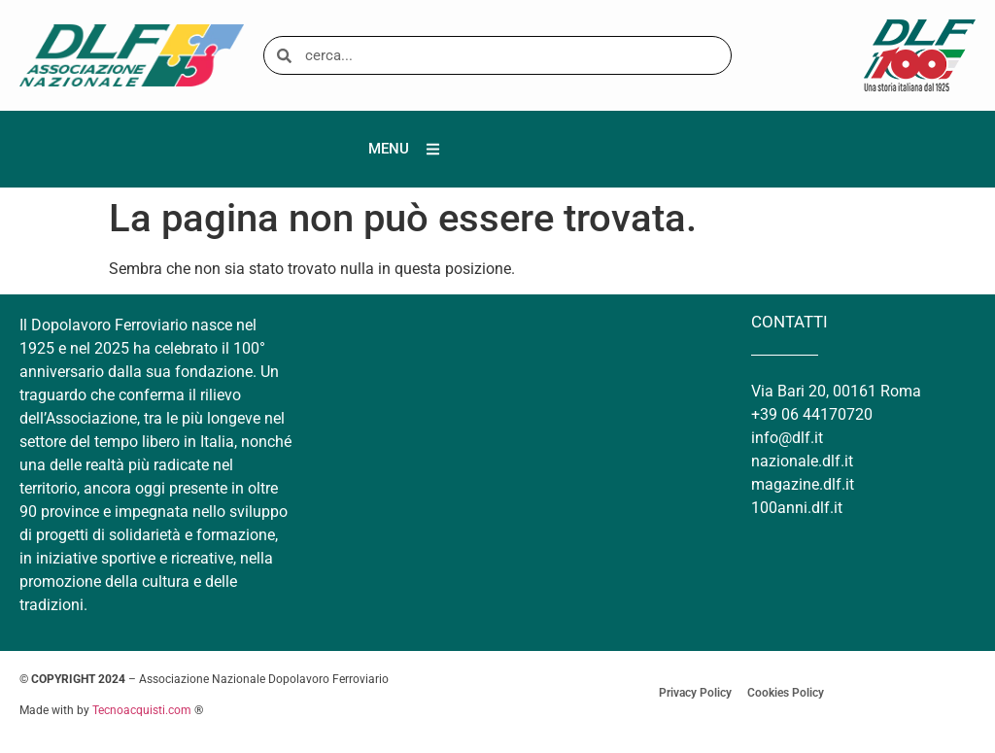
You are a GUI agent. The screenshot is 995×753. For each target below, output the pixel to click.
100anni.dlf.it (796, 507)
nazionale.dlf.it (802, 461)
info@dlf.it (787, 437)
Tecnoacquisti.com (141, 710)
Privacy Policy (695, 693)
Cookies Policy (785, 693)
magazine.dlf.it (802, 484)
